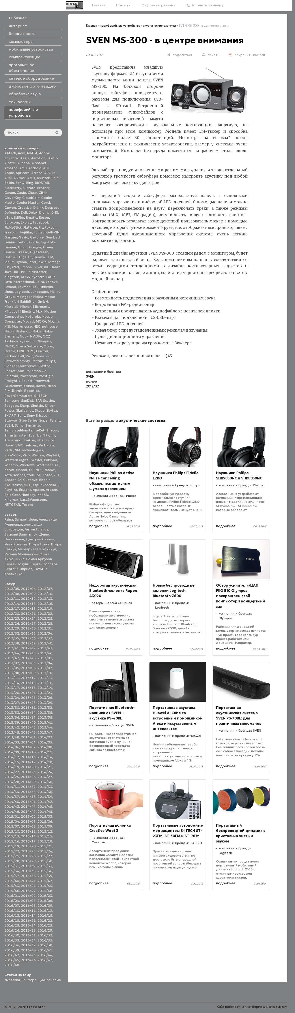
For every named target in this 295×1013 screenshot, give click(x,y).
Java (8, 272)
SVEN (8, 425)
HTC (28, 257)
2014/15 (11, 762)
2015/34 (11, 871)
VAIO (19, 445)
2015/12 (44, 831)
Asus (31, 178)
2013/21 (28, 693)
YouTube (34, 475)
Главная (98, 5)
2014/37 (11, 797)
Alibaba (23, 163)
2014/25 (11, 777)
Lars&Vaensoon (33, 499)
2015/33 (44, 866)
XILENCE (35, 470)
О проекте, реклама (159, 5)
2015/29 (28, 861)
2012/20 (11, 613)
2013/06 (28, 668)
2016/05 (28, 901)
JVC (24, 272)
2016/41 (44, 950)
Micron (25, 307)
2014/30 (44, 782)
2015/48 (44, 891)
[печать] (211, 54)
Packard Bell (14, 356)
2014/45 (44, 806)
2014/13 (28, 757)
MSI (7, 326)
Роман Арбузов (39, 559)
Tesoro (27, 505)
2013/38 (44, 717)
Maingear (24, 297)
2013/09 (28, 673)
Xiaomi (21, 470)
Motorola (32, 316)
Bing (29, 183)
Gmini (22, 247)
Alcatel (10, 163)
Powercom (28, 376)
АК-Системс (27, 480)
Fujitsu (39, 232)
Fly (41, 227)
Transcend (12, 440)
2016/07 (11, 905)
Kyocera (38, 277)
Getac (22, 242)
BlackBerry (12, 188)
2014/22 (11, 772)
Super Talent (49, 420)
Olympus (43, 341)
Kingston (11, 277)
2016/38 (44, 945)
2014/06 (11, 747)
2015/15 (44, 836)
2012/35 (11, 638)
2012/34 (44, 633)
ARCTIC (50, 173)
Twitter (29, 440)
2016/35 (44, 940)
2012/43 (44, 648)
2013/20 (11, 693)
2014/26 (28, 777)
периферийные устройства (120, 26)
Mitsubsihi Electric (19, 311)
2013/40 (28, 722)
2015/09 (44, 826)
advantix (11, 158)
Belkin (9, 183)
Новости (123, 5)
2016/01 (11, 896)
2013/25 (28, 698)
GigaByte (48, 242)
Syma (19, 425)
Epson (44, 217)
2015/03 (44, 816)
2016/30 (11, 935)
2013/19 (44, 688)
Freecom (11, 232)
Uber (41, 440)
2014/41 (28, 802)
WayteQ (52, 455)
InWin (42, 262)
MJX (39, 311)
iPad (15, 267)
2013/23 (44, 693)
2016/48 (11, 965)
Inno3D (42, 495)
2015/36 (44, 871)
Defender (11, 212)
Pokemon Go (36, 371)
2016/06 (44, 901)
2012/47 (11, 658)
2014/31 (11, 787)
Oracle (9, 351)
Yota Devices (14, 475)
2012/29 (11, 628)
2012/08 (11, 594)
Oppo (48, 346)
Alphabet (39, 163)
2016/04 (11, 901)
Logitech (22, 292)
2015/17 (28, 841)
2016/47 (44, 960)
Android (34, 168)
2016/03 (44, 896)
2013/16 (44, 683)
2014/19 (11, 767)
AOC (47, 168)
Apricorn (23, 173)
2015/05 (28, 821)
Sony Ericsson (38, 415)
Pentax (37, 361)
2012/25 (44, 618)
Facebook (41, 222)
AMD (23, 168)
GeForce (37, 237)
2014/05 (44, 742)
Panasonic (43, 356)
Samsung (11, 400)
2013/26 (44, 698)
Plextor (44, 366)
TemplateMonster (19, 430)
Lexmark (25, 287)
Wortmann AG (47, 465)
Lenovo (52, 282)
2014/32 (28, 787)
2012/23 (11, 618)
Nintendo (23, 331)
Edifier (19, 217)
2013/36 (11, 717)
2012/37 (44, 638)
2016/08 (28, 905)
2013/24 (11, 698)
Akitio (53, 158)
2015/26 (28, 856)
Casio (21, 193)
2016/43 (28, 955)
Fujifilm (26, 232)
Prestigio (46, 376)
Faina (8, 519)
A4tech (10, 153)
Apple (9, 173)
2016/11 (28, 910)
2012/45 (28, 653)
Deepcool (52, 208)
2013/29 (44, 703)
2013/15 (28, 683)
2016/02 (28, 896)
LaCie (50, 277)
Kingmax (11, 499)
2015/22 (11, 851)
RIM (7, 391)
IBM (50, 257)
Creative (25, 208)
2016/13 (11, 915)
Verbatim (46, 445)
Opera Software (29, 346)
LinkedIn (46, 287)
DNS (54, 212)
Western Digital (17, 460)
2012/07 (44, 589)
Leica (40, 282)
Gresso (22, 252)
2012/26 (11, 623)
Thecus (52, 430)
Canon (9, 193)
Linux (8, 292)
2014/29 (28, 782)
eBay (8, 217)
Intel (32, 262)
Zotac (47, 475)
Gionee (10, 247)
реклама (54, 980)
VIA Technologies (29, 450)
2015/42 (44, 881)
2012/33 (28, 633)
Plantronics (27, 366)
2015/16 (11, 841)
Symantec (33, 425)
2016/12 (44, 910)
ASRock (19, 178)
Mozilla (53, 321)
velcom (31, 445)
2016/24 (28, 925)
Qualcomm (13, 386)
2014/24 (44, 772)
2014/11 (44, 752)
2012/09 (28, 594)
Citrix (43, 193)
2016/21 (28, 920)
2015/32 (28, 866)
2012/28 (44, 623)
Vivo (26, 455)
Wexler (36, 460)
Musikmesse (22, 326)
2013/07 (44, 668)
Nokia (37, 331)
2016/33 (11, 940)
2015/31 (11, 866)
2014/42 (44, 802)
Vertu (8, 450)
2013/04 (44, 663)
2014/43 (11, 806)
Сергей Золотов (44, 564)
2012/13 (44, 598)
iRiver (38, 267)
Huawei (40, 257)
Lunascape (39, 292)
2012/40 (44, 643)
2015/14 (28, 836)
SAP (38, 400)
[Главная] (74, 5)
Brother (43, 188)
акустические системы (159, 26)
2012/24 (28, 618)
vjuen (32, 519)
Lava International (19, 282)
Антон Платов (36, 529)
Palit (29, 356)
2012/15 (28, 604)
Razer (40, 386)
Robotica (31, 391)
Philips (50, 361)
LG (35, 287)
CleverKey (12, 198)
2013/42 (11, 727)
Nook (24, 336)
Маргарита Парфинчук (37, 549)
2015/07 (11, 826)
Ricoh (51, 386)
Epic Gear (12, 495)
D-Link (38, 208)
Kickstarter (37, 272)
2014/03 (11, 742)
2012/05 (11, 589)
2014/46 (11, 811)
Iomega (54, 262)
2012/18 (28, 608)
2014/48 (44, 811)
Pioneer (10, 366)
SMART (10, 415)
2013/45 (11, 732)
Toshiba (34, 435)
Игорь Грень (39, 544)
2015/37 (11, 876)
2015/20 (28, 846)
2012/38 (11, 643)
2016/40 (28, 950)
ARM (8, 178)
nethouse (50, 326)
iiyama (21, 262)
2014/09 (11, 752)
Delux (33, 212)
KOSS (25, 277)
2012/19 (44, 608)
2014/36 (44, 792)
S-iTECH (40, 396)
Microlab (11, 307)
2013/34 (28, 712)
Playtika (10, 490)
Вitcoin (44, 480)
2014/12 (11, 757)
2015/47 (28, 891)
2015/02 (28, 816)
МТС (27, 485)
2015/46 (11, 891)
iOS (7, 267)
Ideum (9, 262)
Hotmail (10, 257)
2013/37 (28, 717)
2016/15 (44, 915)
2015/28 (11, 861)
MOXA (41, 321)
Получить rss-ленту (205, 5)
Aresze (51, 490)
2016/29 (44, 930)
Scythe (48, 400)
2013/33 (11, 712)
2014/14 (44, 757)
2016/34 (28, 940)
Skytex (51, 410)
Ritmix (17, 391)
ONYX (9, 346)
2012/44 (11, 653)
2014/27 (44, 777)
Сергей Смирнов (18, 569)
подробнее (98, 526)
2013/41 (44, 722)
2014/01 (28, 737)
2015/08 (28, 826)
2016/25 (44, 925)
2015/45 (44, 886)
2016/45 (11, 960)
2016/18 (11, 920)
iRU (47, 267)
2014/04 (28, 742)
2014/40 (11, 802)
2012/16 (44, 604)
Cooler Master (27, 202)
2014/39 (44, 797)
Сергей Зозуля (16, 564)
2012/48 (28, 658)
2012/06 (28, 589)
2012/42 (28, 648)
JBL (16, 272)
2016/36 (11, 945)
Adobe (44, 153)
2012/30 (28, 628)
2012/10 (44, 594)
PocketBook (14, 371)
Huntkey (28, 495)
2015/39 (44, 876)
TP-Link (49, 435)
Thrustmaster (15, 435)
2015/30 (44, 861)
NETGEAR (12, 505)
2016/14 (28, 915)
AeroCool (39, 158)
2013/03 (28, 663)
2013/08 (11, 673)
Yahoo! (49, 470)
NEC (37, 326)
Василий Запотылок (20, 534)
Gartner (10, 237)
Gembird (52, 237)
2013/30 (11, 707)
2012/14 (11, 604)
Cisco (32, 193)
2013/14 (11, 683)
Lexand (10, 287)
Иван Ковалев (15, 544)
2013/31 (28, 707)
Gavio (23, 237)
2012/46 (44, 653)
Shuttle (37, 406)
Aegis (24, 158)
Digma (44, 212)
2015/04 (11, 821)
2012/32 (11, 633)
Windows (27, 465)
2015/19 (11, 846)
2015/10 (11, 831)
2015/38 (28, 876)
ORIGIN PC (25, 351)
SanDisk (27, 400)
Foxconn (51, 227)
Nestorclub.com (276, 1006)
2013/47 (44, 732)
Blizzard (29, 188)
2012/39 (28, 643)
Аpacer (10, 480)
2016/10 (11, 910)
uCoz (50, 440)
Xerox (9, 470)
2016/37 (28, 945)
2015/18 (44, 841)
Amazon (11, 168)
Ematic (31, 217)
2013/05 (11, 668)
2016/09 (44, 905)
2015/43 (11, 886)
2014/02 (44, 737)
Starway (10, 420)
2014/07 (28, 747)
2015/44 (28, 886)
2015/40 (11, 881)
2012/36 (28, 638)
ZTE (57, 475)
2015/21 (44, 846)
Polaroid (11, 376)
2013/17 (11, 688)
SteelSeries (28, 420)
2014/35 (28, 792)
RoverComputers (18, 396)
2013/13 (44, 678)
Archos (37, 173)
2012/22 (44, 613)
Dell (24, 212)
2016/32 (44, 935)
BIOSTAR (42, 183)
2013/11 (11, 678)
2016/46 (28, 960)
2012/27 (28, 623)
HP (21, 257)
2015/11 (28, 831)
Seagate (11, 406)
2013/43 (28, 727)
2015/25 (11, 856)
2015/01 (11, 816)
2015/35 (28, 871)
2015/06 (44, 821)
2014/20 (28, 767)
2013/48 (11, 737)
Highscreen (39, 252)
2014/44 (28, 806)
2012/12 (28, 598)
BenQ (20, 183)
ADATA (32, 153)
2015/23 (28, 851)
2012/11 (11, 598)
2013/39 (11, 722)
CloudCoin (30, 198)
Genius (10, 242)
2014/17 (28, 762)
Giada (34, 242)
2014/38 (28, 797)
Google (35, 247)
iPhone (26, 267)
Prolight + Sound (18, 381)
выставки (12, 980)
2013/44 (44, 727)
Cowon (10, 208)
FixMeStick (13, 227)
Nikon (9, 331)
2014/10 (28, 752)
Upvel (9, 445)
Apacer (38, 490)
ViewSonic (12, 455)
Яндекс (25, 490)
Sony (21, 415)
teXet (40, 430)
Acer (21, 153)
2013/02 (11, 663)
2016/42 (11, 955)
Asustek (43, 178)
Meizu (38, 297)
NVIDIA (35, 336)
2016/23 (11, 925)
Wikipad (50, 460)
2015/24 (44, 851)
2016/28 (28, 930)
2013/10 (44, 673)
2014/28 (11, 782)
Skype (40, 410)
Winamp (11, 465)
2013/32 (44, 707)
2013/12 (28, 678)
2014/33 (44, 787)
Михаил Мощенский (21, 554)
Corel (45, 202)
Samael (21, 519)
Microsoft (41, 307)
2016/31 (28, 935)
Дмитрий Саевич (40, 539)
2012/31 (44, 628)
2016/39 (11, 950)
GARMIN (53, 232)
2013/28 (28, 703)
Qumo (29, 386)
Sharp (24, 406)
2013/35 (44, 712)
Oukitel (42, 351)
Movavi (28, 321)
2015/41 (28, 881)
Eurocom (11, 222)
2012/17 (11, 608)
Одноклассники (46, 485)
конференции (33, 980)
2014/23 (28, 772)
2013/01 (44, 658)
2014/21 (44, 767)
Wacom (38, 455)
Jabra (55, 267)
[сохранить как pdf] (247, 54)
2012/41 (11, 648)
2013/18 (28, 688)
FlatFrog (30, 227)
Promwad (41, 381)
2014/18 (44, 762)
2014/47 (28, 811)
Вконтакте (13, 485)
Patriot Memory (17, 361)
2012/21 (28, 613)
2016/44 (44, 955)
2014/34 (11, 792)
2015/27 (44, 856)
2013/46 (28, 732)
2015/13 (11, 836)
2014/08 (44, 747)
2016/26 (11, 930)
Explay (26, 222)
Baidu (56, 178)
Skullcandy (24, 410)
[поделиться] (180, 54)
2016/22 (44, 920)
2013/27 (11, 703)
